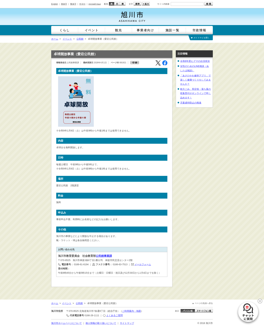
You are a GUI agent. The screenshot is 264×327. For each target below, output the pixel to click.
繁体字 (73, 4)
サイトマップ (127, 323)
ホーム (54, 39)
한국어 (82, 4)
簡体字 (64, 4)
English (54, 4)
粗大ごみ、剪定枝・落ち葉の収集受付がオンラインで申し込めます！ (195, 93)
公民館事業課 (104, 255)
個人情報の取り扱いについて (101, 323)
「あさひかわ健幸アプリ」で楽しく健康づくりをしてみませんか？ (195, 79)
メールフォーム (143, 264)
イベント (67, 39)
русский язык (95, 4)
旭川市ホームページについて (66, 323)
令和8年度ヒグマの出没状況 (195, 61)
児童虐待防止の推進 (190, 102)
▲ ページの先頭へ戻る (202, 303)
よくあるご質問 (114, 315)
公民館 (80, 39)
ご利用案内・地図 (131, 311)
